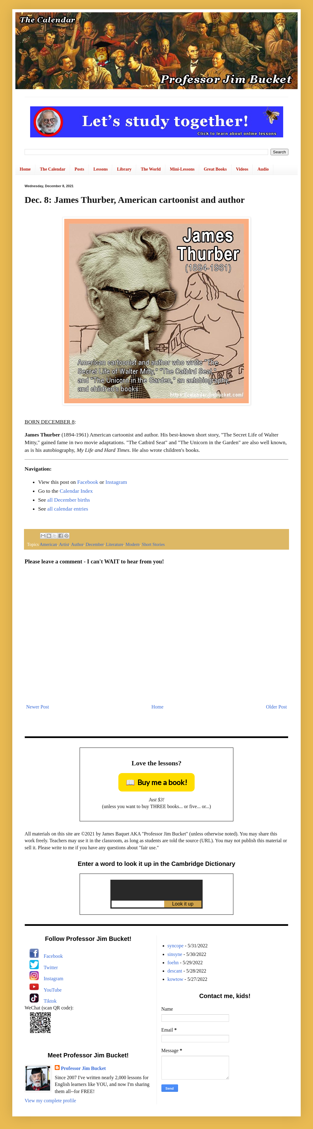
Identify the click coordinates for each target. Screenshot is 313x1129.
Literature (114, 544)
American (48, 544)
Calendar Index (76, 491)
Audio (263, 169)
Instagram (116, 482)
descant (175, 970)
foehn (173, 962)
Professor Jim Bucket (83, 1068)
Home (25, 169)
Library (124, 169)
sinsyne (175, 954)
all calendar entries (67, 509)
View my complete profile (50, 1100)
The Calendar (52, 169)
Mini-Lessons (182, 169)
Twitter (51, 967)
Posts (79, 169)
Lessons (100, 169)
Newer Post (37, 706)
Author (77, 544)
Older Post (276, 706)
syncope (176, 945)
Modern (132, 544)
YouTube (52, 990)
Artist (64, 544)
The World (151, 169)
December (95, 544)
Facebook (87, 482)
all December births (68, 500)
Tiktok (50, 1001)
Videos (242, 169)
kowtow (176, 979)
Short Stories (153, 544)
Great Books (215, 169)
